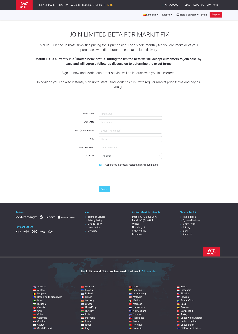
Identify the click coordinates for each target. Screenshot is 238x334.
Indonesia (88, 317)
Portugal (135, 324)
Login (204, 14)
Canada (39, 307)
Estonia (87, 290)
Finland (87, 293)
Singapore (184, 290)
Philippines (136, 317)
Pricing (108, 5)
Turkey (182, 314)
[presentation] (124, 177)
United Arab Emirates (189, 317)
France (86, 297)
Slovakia (183, 293)
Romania (135, 328)
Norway (135, 314)
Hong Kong (89, 307)
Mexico (134, 300)
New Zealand (137, 311)
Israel (86, 324)
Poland (134, 321)
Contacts (212, 4)
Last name (89, 122)
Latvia (134, 286)
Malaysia (135, 297)
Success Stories (92, 5)
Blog (188, 4)
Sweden (183, 307)
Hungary (87, 311)
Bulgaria (39, 304)
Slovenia (183, 297)
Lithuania (135, 290)
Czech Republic (43, 328)
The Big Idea (188, 217)
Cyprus (38, 324)
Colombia (40, 317)
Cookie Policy (93, 223)
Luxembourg (137, 293)
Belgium (39, 293)
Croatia (39, 321)
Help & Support (186, 15)
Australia (39, 286)
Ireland (86, 321)
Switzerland (185, 311)
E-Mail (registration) (84, 130)
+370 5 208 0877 (148, 217)
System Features (69, 5)
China (38, 314)
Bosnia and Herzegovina (47, 297)
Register (216, 14)
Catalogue (169, 5)
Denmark (87, 286)
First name (88, 114)
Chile (37, 311)
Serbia (182, 286)
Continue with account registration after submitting (131, 164)
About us (186, 234)
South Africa (185, 300)
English (166, 14)
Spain (182, 304)
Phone (91, 139)
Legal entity (92, 227)
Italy (85, 328)
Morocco (135, 304)
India (85, 314)
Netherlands (137, 307)
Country (90, 156)
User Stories (187, 223)
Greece (86, 304)
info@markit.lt (146, 220)
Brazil (38, 300)
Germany (87, 300)
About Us (198, 4)
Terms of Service (95, 217)
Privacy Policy (93, 220)
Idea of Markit (48, 5)
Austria (39, 290)
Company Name (86, 147)
